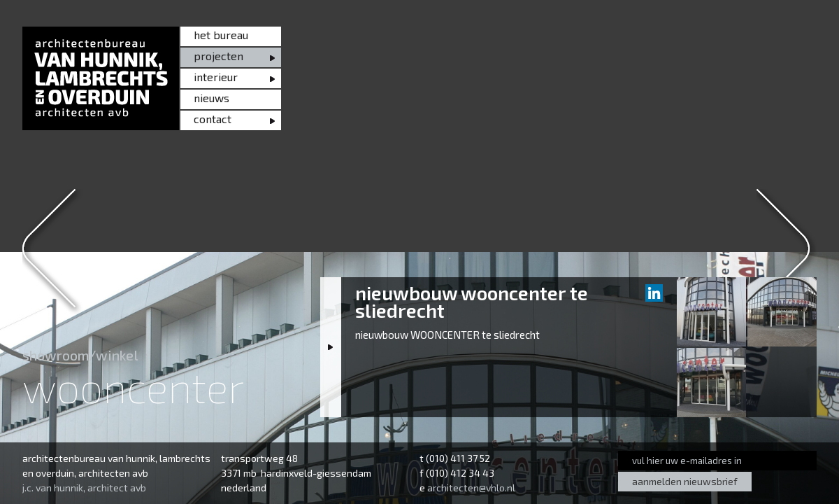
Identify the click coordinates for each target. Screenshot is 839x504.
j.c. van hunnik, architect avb (84, 487)
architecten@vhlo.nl (471, 487)
